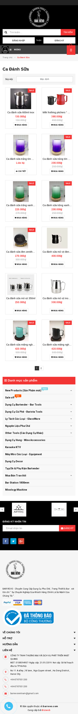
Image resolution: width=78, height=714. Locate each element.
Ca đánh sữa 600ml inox (20, 112)
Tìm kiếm (68, 32)
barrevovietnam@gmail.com (24, 693)
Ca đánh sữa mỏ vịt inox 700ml (60, 298)
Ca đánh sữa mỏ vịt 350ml (20, 298)
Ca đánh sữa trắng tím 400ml (59, 159)
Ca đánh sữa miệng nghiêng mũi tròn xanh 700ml (33, 344)
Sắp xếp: (9, 79)
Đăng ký (59, 40)
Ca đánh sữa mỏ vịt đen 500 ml (60, 251)
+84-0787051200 (18, 679)
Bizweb (46, 710)
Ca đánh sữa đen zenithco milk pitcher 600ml (31, 251)
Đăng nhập (18, 40)
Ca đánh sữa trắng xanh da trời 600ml (27, 205)
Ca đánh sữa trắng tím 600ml (22, 159)
